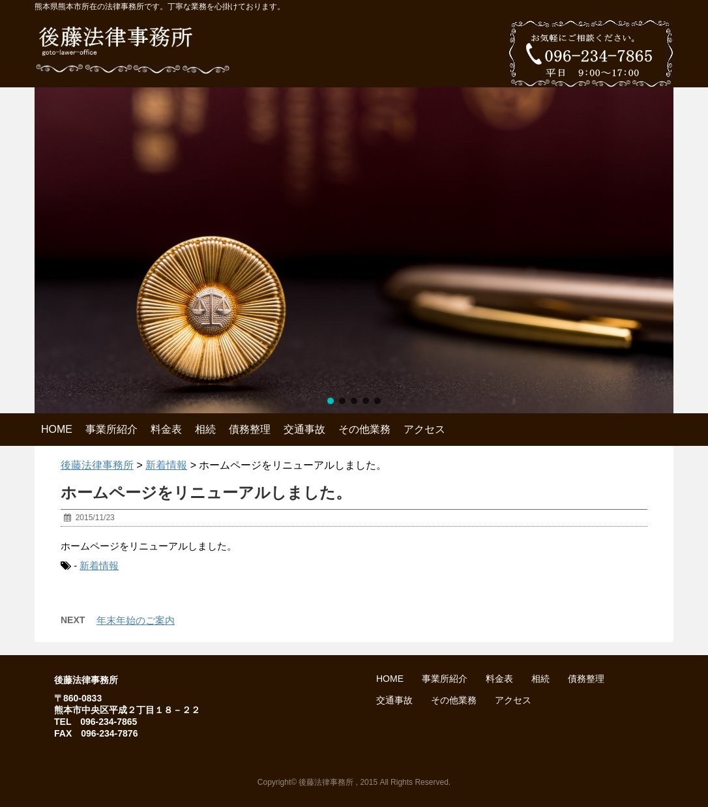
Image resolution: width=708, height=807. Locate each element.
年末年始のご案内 (135, 620)
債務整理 (250, 429)
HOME (56, 429)
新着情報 (99, 565)
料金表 (166, 429)
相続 (205, 429)
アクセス (424, 429)
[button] (330, 401)
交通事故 (304, 429)
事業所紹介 (111, 429)
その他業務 (364, 429)
